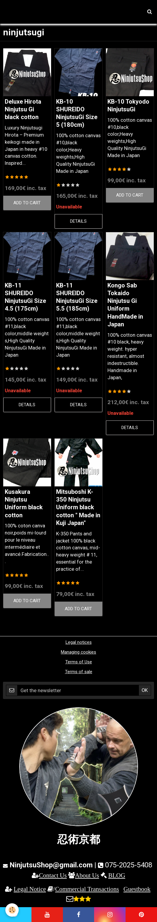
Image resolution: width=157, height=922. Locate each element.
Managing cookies (78, 652)
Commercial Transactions (87, 889)
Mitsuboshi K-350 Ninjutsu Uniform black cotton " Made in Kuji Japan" (78, 507)
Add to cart (27, 202)
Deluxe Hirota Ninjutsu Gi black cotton (23, 109)
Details (78, 221)
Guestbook (136, 889)
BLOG (116, 875)
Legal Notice (30, 889)
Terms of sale (78, 671)
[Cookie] (12, 910)
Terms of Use (78, 662)
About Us (87, 875)
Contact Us (53, 875)
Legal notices (79, 642)
